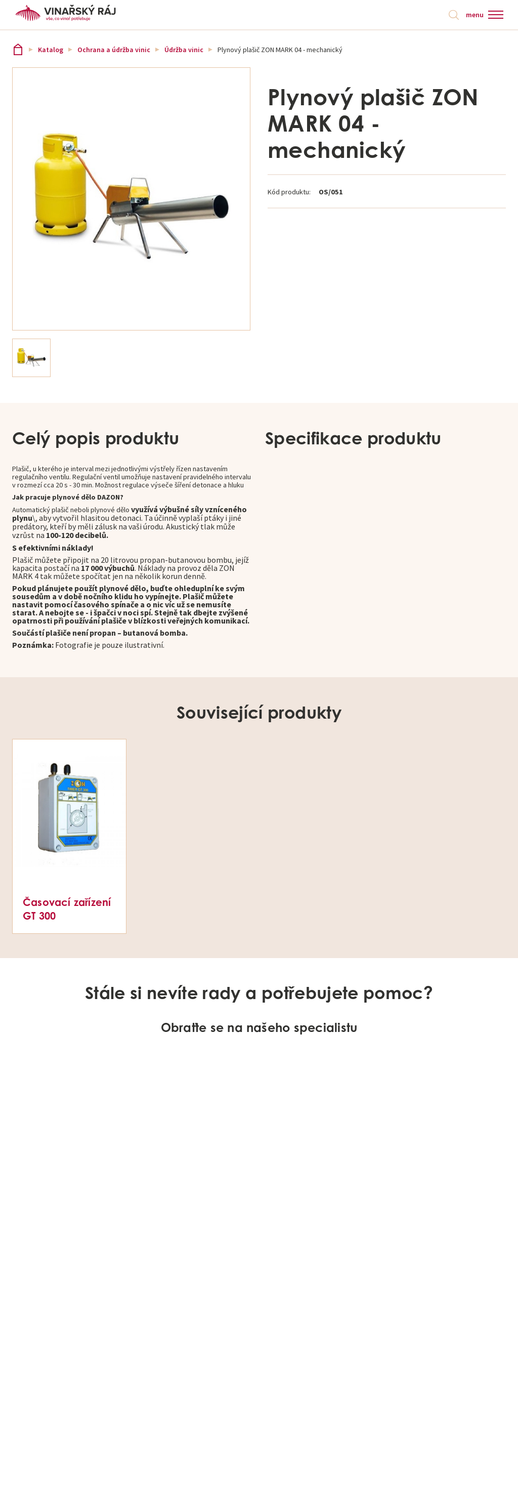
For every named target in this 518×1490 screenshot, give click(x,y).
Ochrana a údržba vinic (113, 52)
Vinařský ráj (18, 51)
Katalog (50, 52)
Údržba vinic (183, 52)
